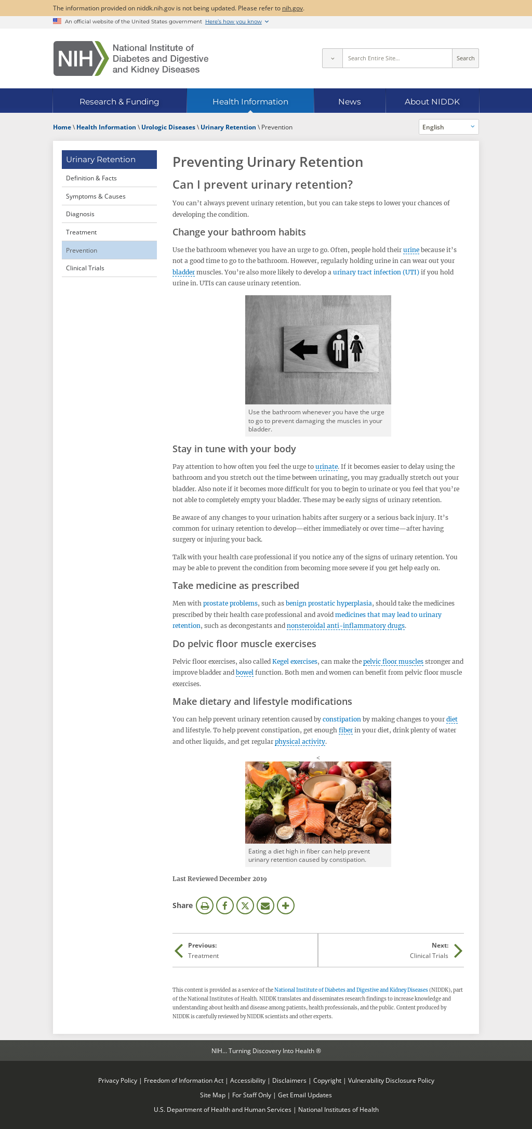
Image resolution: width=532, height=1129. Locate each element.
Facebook (225, 905)
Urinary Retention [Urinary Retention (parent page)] (101, 159)
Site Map (212, 1095)
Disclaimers (289, 1080)
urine (411, 250)
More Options (286, 905)
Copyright (327, 1080)
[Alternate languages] (449, 127)
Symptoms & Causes (96, 196)
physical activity (300, 741)
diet (452, 719)
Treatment (81, 232)
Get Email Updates (305, 1095)
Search (466, 58)
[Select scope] (332, 58)
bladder (183, 272)
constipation (342, 719)
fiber (346, 730)
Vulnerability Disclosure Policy (391, 1080)
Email (265, 905)
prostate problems (230, 603)
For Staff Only (251, 1095)
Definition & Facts (91, 178)
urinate (326, 466)
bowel (245, 672)
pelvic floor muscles (393, 661)
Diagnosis (80, 213)
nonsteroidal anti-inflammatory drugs (346, 625)
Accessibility (247, 1080)
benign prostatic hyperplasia (329, 603)
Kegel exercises (294, 661)
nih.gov (292, 8)
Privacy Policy (117, 1080)
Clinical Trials (85, 268)
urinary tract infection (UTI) (376, 272)
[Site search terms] (397, 58)
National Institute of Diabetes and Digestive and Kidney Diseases (351, 990)
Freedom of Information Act (183, 1080)
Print (205, 905)
